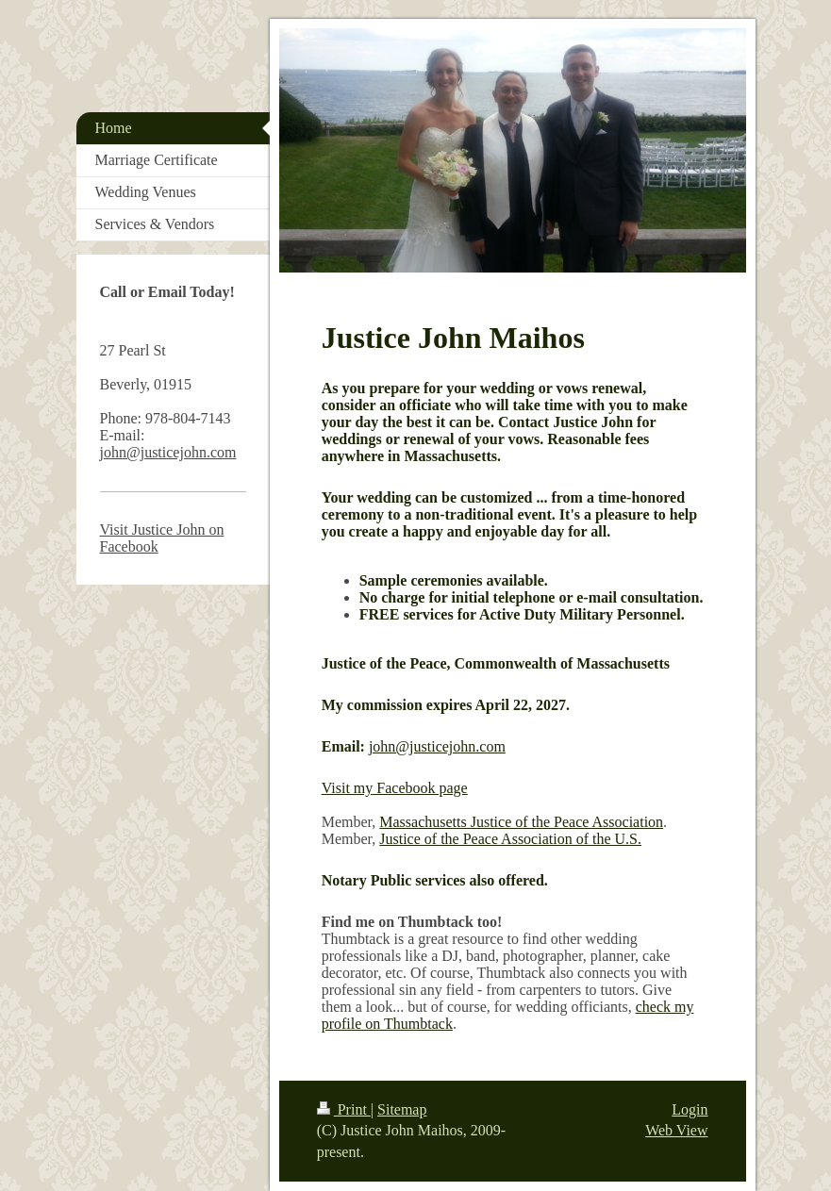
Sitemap (401, 1109)
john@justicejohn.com (437, 746)
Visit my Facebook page (395, 788)
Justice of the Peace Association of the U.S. (510, 839)
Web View (676, 1130)
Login (689, 1109)
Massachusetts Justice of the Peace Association (521, 822)
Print (344, 1109)
